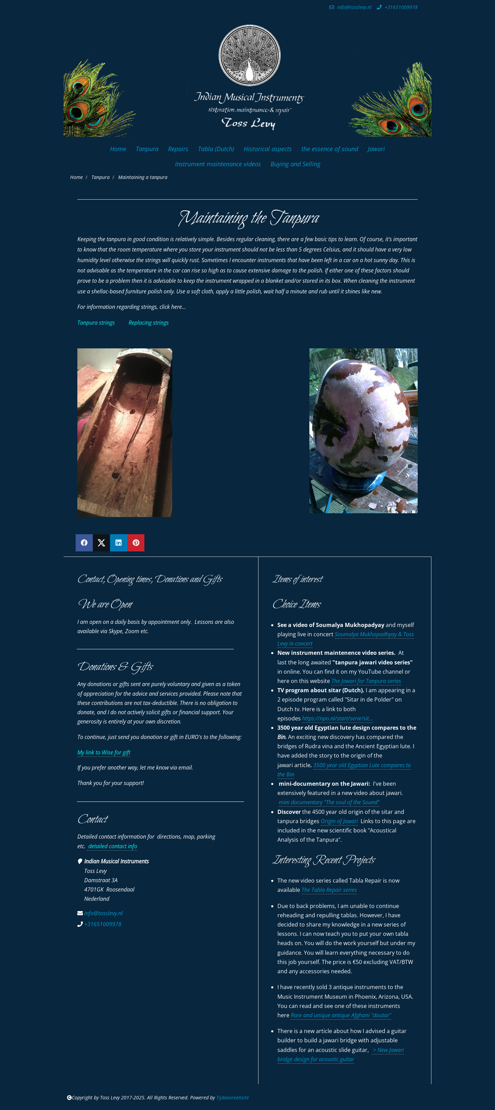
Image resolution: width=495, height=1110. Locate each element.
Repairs (178, 149)
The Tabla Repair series (329, 890)
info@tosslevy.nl (350, 7)
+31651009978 (396, 7)
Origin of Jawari (339, 821)
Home (118, 149)
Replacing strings (149, 322)
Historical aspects (268, 149)
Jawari (376, 149)
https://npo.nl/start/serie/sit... (337, 718)
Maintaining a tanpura (142, 177)
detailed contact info (112, 846)
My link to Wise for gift (103, 752)
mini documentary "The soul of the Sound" (329, 802)
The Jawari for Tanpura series (366, 681)
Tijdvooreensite (232, 1097)
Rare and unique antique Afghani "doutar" (341, 1015)
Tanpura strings (96, 322)
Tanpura (147, 149)
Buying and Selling (295, 164)
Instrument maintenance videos (218, 164)
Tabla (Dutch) (216, 149)
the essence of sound (329, 149)
